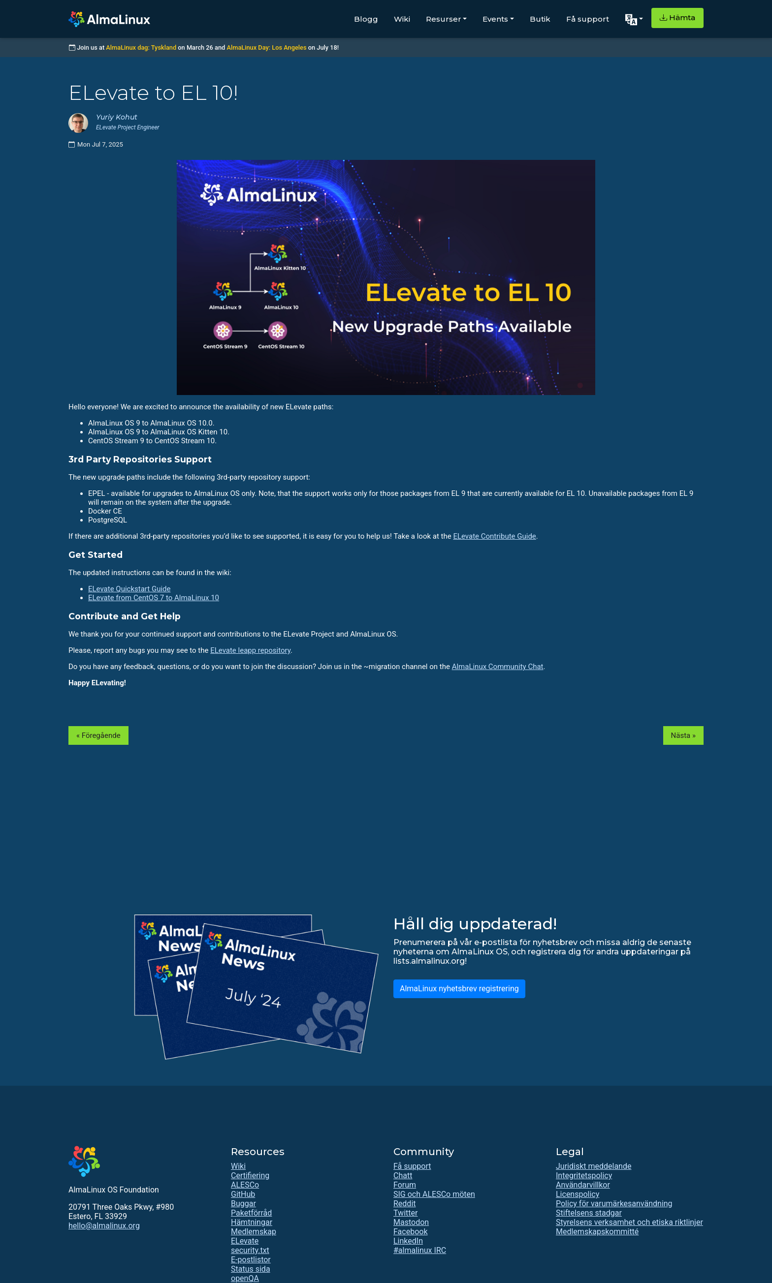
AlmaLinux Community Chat (498, 666)
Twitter (405, 1213)
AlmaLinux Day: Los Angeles (267, 47)
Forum (404, 1185)
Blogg (366, 19)
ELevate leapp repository (250, 650)
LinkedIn (408, 1241)
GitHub (243, 1194)
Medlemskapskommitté (597, 1231)
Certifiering (250, 1175)
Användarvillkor (583, 1185)
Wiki (402, 19)
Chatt (402, 1175)
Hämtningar (251, 1222)
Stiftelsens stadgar (589, 1213)
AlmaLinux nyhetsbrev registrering (459, 988)
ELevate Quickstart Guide (129, 588)
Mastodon (411, 1222)
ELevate (244, 1241)
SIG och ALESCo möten (434, 1194)
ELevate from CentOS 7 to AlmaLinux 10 (153, 597)
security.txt (250, 1250)
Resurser (443, 19)
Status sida (250, 1269)
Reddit (404, 1203)
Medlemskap (253, 1231)
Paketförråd (251, 1213)
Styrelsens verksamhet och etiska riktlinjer (629, 1222)
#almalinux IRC (419, 1250)
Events (495, 19)
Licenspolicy (577, 1194)
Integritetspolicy (584, 1175)
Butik (540, 19)
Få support (587, 19)
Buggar (243, 1203)
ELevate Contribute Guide (494, 536)
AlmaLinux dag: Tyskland (141, 47)
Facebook (410, 1231)
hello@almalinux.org (104, 1225)
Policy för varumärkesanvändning (614, 1203)
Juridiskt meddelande (593, 1166)
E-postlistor (251, 1259)
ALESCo (245, 1185)
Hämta (677, 17)
